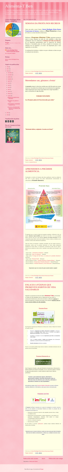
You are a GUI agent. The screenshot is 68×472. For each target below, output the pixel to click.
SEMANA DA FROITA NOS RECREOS (42, 23)
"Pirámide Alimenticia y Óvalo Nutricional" (43, 263)
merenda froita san (33, 162)
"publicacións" (40, 423)
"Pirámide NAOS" (35, 258)
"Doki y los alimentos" (36, 254)
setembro (10, 79)
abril (9, 89)
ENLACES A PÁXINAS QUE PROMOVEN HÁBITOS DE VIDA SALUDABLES (40, 287)
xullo (9, 83)
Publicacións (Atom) (33, 461)
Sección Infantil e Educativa (43, 385)
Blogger (41, 469)
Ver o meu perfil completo (10, 53)
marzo (9, 91)
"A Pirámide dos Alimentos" (38, 252)
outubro (9, 76)
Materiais (6, 44)
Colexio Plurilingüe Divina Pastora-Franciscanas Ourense (13, 51)
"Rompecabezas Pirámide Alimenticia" (42, 261)
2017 (8, 68)
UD (8, 44)
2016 (8, 71)
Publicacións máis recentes (30, 458)
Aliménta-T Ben (19, 6)
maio (9, 87)
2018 (8, 66)
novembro (10, 74)
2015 (8, 112)
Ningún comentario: (29, 73)
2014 (8, 114)
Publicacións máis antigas (56, 458)
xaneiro (9, 95)
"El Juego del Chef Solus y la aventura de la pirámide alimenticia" (46, 255)
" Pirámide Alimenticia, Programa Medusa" (46, 260)
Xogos (7, 43)
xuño (9, 85)
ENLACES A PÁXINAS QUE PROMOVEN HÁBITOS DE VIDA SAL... (14, 108)
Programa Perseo (43, 308)
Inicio (43, 458)
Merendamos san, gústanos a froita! (40, 80)
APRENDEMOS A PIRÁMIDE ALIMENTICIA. (38, 170)
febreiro (9, 93)
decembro (10, 72)
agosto (9, 81)
